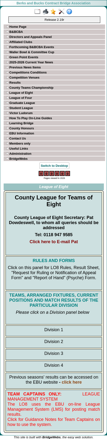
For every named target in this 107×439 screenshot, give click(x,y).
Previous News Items (23, 67)
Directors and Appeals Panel (29, 37)
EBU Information (20, 133)
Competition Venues (23, 77)
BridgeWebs (17, 159)
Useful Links (17, 148)
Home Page (16, 27)
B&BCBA (14, 32)
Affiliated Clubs (19, 42)
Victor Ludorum (19, 113)
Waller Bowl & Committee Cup (30, 52)
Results (13, 82)
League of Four (19, 98)
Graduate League (20, 103)
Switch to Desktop (54, 166)
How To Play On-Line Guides (29, 118)
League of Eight (19, 93)
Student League (19, 108)
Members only (18, 143)
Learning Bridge (19, 123)
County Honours (20, 128)
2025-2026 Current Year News (29, 62)
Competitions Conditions (26, 72)
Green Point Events (22, 57)
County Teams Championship (29, 87)
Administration (18, 153)
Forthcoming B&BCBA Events (30, 47)
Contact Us (16, 138)
